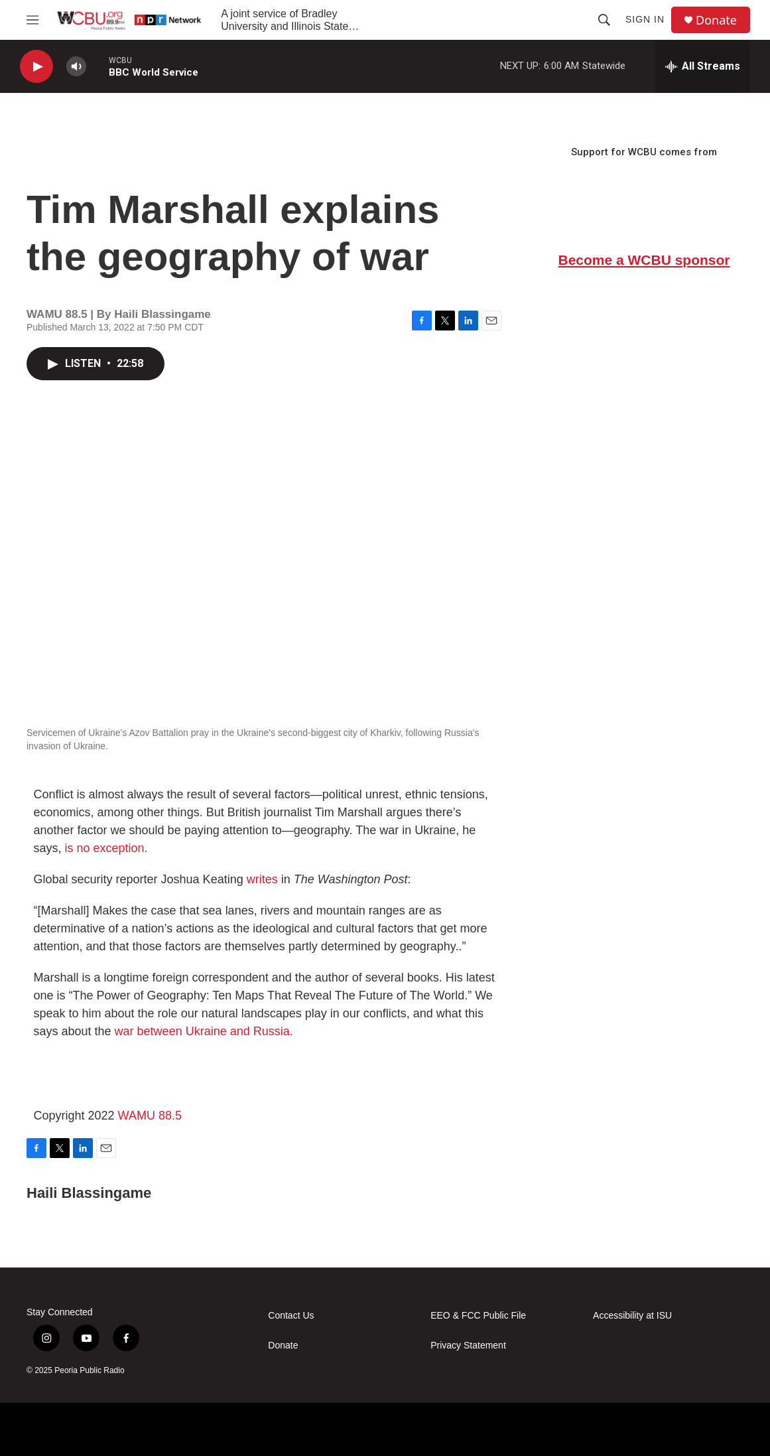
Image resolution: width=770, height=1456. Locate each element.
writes (262, 879)
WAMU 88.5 (150, 1115)
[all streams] (702, 66)
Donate (716, 20)
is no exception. (106, 848)
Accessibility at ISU (632, 1316)
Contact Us (291, 1316)
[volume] (76, 67)
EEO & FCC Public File (478, 1316)
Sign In (645, 19)
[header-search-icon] (604, 20)
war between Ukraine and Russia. (204, 1031)
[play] (36, 66)
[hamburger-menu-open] (32, 20)
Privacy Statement (468, 1345)
